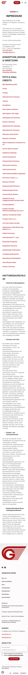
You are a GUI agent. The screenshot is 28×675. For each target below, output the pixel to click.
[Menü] (25, 3)
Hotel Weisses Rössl (9, 262)
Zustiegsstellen (6, 588)
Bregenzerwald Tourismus (11, 186)
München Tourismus (9, 138)
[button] (2, 672)
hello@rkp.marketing (9, 72)
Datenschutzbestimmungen (15, 655)
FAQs (3, 584)
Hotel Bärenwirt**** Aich (10, 237)
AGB (10, 673)
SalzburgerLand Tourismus (11, 118)
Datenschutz (23, 673)
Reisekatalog (5, 594)
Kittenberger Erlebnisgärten (11, 258)
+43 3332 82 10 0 (6, 634)
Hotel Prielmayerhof (9, 157)
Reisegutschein (6, 591)
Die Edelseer (6, 105)
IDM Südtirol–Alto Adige (10, 113)
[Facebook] (2, 567)
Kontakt (17, 2)
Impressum (15, 673)
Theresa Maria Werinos (10, 194)
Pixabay (5, 93)
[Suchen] (22, 2)
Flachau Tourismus (8, 266)
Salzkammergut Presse (10, 190)
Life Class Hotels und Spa (10, 223)
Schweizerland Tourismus (10, 161)
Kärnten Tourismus (8, 122)
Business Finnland (8, 182)
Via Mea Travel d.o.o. (9, 219)
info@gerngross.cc (8, 52)
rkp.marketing (7, 70)
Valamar (5, 101)
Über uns (4, 578)
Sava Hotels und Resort (10, 109)
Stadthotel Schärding (9, 153)
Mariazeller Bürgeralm (9, 242)
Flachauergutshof (8, 204)
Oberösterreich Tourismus (11, 97)
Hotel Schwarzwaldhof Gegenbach (13, 173)
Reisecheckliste (6, 597)
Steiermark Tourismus (9, 165)
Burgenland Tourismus (9, 246)
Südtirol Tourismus (8, 233)
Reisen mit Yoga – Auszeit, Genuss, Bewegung (13, 616)
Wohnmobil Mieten (7, 581)
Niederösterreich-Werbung (11, 126)
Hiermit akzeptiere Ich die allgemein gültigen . (13, 654)
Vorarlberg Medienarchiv (10, 254)
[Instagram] (5, 567)
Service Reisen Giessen (10, 149)
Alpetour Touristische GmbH (11, 215)
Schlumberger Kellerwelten (11, 250)
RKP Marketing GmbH (9, 84)
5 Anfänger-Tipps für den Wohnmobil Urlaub (12, 611)
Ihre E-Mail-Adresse (6, 647)
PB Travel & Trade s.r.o (9, 178)
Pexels (4, 89)
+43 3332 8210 (7, 50)
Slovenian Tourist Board (10, 134)
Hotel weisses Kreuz (9, 169)
